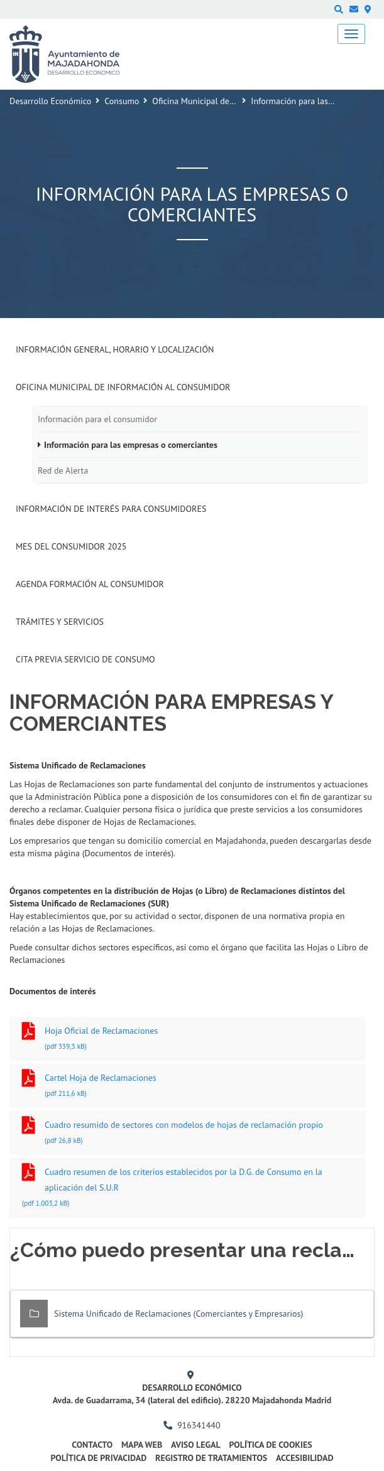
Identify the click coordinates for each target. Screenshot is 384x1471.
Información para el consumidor (97, 419)
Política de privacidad (98, 1457)
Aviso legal (196, 1444)
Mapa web (141, 1444)
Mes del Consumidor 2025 (71, 546)
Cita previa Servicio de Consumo (85, 659)
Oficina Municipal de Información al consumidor (123, 387)
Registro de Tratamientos (211, 1457)
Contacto (92, 1444)
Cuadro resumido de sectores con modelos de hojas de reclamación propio (187, 1134)
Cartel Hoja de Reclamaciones (187, 1087)
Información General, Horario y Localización (115, 349)
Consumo (121, 101)
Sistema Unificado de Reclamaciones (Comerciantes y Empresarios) (178, 1313)
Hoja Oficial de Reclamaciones (187, 1039)
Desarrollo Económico (50, 101)
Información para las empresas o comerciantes (130, 444)
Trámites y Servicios (60, 621)
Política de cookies (270, 1444)
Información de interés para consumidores (111, 508)
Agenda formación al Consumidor (90, 584)
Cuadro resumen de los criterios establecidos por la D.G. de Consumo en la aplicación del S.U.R (187, 1188)
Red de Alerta (63, 470)
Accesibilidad (305, 1457)
